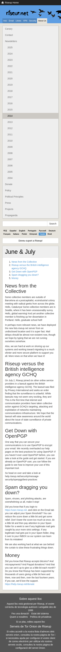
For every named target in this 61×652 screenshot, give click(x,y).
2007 (10, 159)
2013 (10, 122)
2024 (10, 53)
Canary (8, 28)
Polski (24, 234)
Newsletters (11, 41)
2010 (10, 140)
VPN (25, 21)
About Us (42, 21)
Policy (8, 190)
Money (15, 278)
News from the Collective (24, 261)
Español (13, 231)
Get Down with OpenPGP (24, 271)
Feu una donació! (20, 613)
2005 (10, 171)
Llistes (18, 21)
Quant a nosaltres (19, 617)
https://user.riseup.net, (16, 510)
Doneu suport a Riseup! (30, 240)
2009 (10, 147)
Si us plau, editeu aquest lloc (30, 621)
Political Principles (14, 196)
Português (32, 231)
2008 (10, 153)
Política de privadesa (40, 617)
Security (32, 21)
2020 (10, 78)
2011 (10, 134)
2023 (10, 60)
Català (42, 234)
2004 (10, 178)
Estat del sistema (40, 613)
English (22, 231)
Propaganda (11, 215)
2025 (10, 47)
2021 (10, 72)
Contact (9, 35)
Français (6, 234)
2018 (10, 91)
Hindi (49, 234)
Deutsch (52, 231)
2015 (10, 109)
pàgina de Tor (47, 635)
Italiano (16, 234)
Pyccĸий (42, 231)
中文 (5, 231)
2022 (10, 66)
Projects (9, 209)
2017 (10, 97)
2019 (10, 84)
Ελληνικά (33, 234)
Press (8, 203)
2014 (10, 116)
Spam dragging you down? (25, 275)
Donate (8, 184)
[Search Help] (24, 223)
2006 (10, 165)
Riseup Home (12, 2)
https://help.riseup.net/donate (19, 584)
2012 (10, 128)
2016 (10, 103)
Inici (5, 21)
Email (11, 21)
